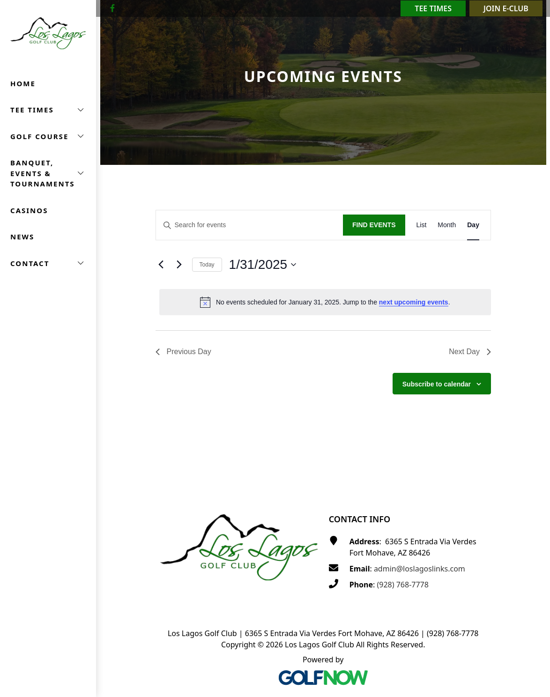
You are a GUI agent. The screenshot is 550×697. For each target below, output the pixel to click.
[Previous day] (161, 264)
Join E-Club (505, 8)
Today (207, 264)
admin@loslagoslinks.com (419, 569)
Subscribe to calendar (436, 384)
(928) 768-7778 (402, 584)
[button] (48, 109)
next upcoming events (413, 302)
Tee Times (433, 8)
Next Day (470, 352)
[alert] (325, 302)
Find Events (374, 225)
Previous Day (183, 352)
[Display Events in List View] (421, 225)
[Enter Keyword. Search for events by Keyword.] (249, 225)
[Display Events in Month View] (447, 225)
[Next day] (179, 264)
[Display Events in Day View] (473, 225)
